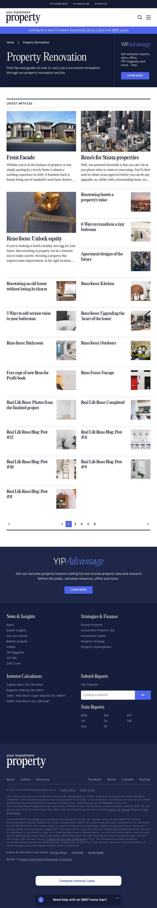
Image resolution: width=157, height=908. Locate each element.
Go (143, 695)
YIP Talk (12, 658)
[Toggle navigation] (148, 17)
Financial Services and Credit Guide (66, 839)
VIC (83, 721)
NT (105, 726)
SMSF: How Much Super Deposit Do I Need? (36, 696)
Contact (25, 779)
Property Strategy (93, 641)
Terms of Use (87, 790)
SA (106, 721)
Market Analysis (17, 641)
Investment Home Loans (87, 30)
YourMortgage (96, 852)
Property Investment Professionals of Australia (45, 859)
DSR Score (14, 663)
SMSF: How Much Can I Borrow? (28, 701)
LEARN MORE (135, 76)
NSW (84, 715)
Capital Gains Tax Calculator (25, 685)
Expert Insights (17, 630)
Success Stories (17, 636)
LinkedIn (128, 779)
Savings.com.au (58, 852)
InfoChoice (78, 852)
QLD (84, 726)
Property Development (96, 647)
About (11, 779)
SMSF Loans (120, 30)
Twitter (112, 779)
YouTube (144, 779)
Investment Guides (93, 636)
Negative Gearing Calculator (25, 690)
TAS (129, 721)
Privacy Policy (68, 790)
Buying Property (92, 625)
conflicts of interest (119, 810)
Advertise (101, 4)
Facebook (95, 779)
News (10, 625)
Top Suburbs (89, 685)
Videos (11, 647)
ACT (129, 715)
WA (106, 715)
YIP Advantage (59, 4)
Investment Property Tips (98, 630)
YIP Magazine (81, 4)
